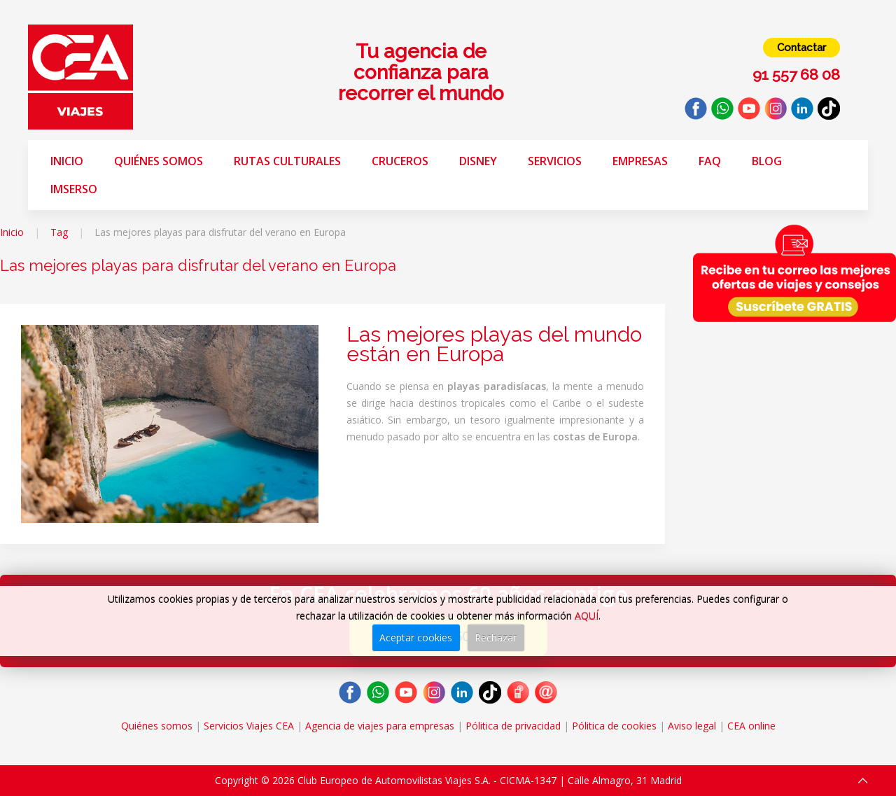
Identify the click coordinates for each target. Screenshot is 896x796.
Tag (59, 232)
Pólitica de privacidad (513, 725)
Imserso (73, 189)
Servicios (555, 161)
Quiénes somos (158, 161)
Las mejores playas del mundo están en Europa (494, 344)
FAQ (710, 161)
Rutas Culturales (287, 161)
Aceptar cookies (415, 637)
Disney (478, 161)
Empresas (640, 161)
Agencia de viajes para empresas (379, 725)
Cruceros (400, 161)
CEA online (751, 725)
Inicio (66, 161)
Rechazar (496, 637)
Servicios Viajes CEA (249, 725)
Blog (767, 161)
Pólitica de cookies (614, 725)
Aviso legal (692, 725)
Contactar (801, 47)
